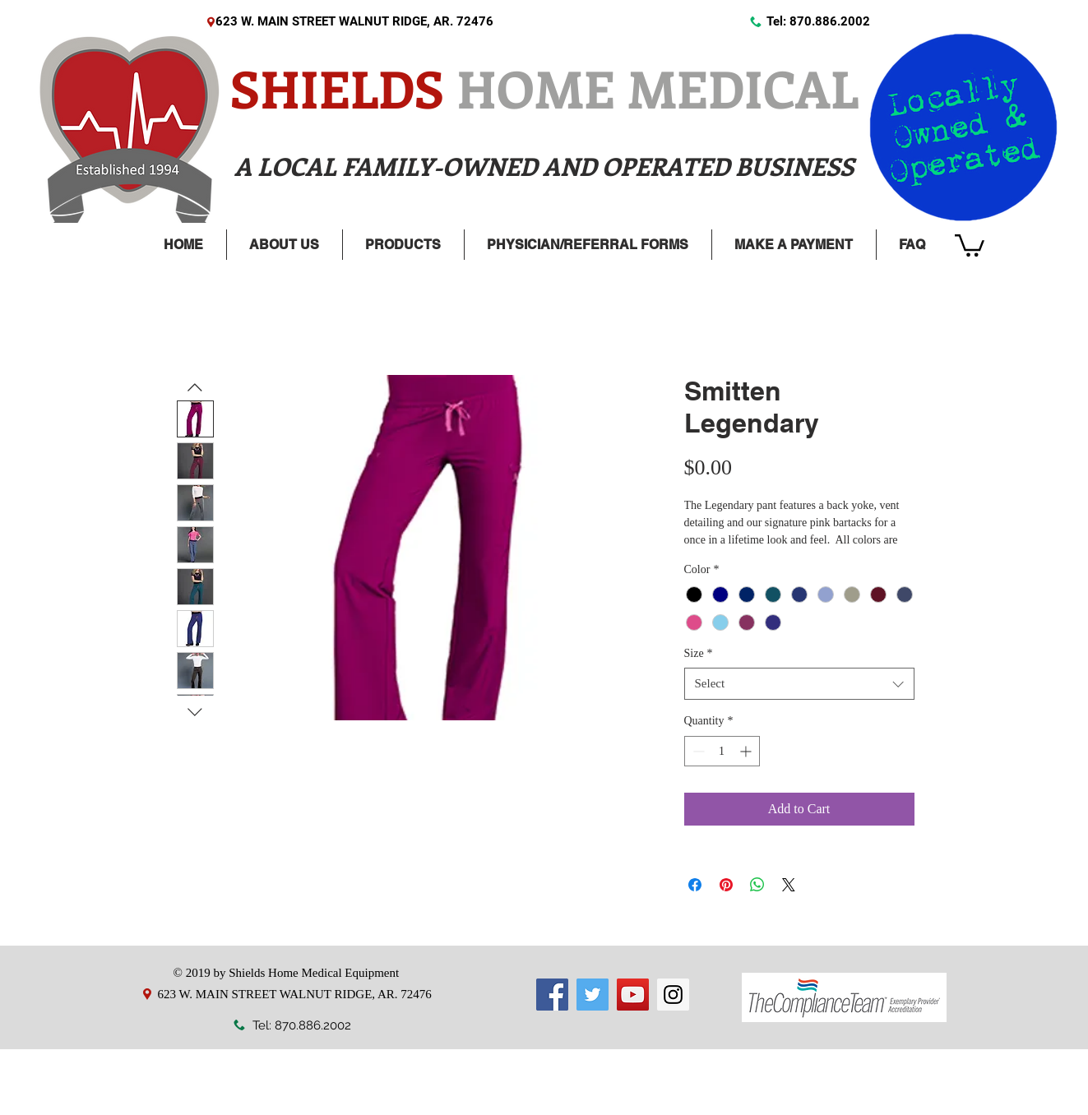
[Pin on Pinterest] (726, 885)
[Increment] (747, 751)
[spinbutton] (722, 751)
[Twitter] (592, 995)
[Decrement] (697, 751)
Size (698, 653)
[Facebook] (552, 995)
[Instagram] (673, 995)
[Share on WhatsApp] (757, 885)
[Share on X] (789, 885)
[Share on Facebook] (695, 885)
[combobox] (799, 684)
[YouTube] (633, 995)
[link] (969, 244)
